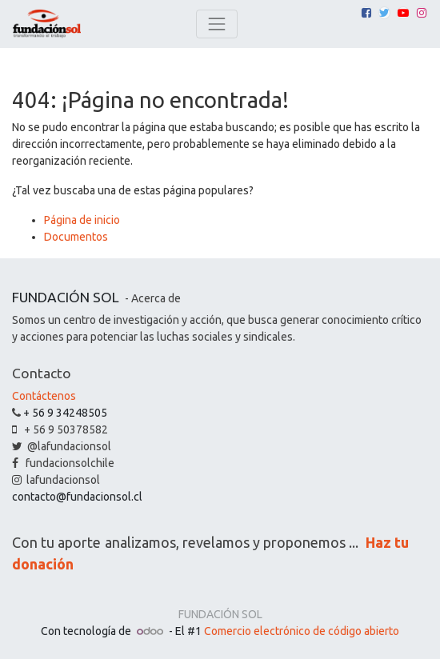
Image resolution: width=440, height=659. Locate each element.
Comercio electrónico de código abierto (301, 631)
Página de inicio (82, 220)
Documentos (76, 236)
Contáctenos (44, 395)
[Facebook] (366, 12)
